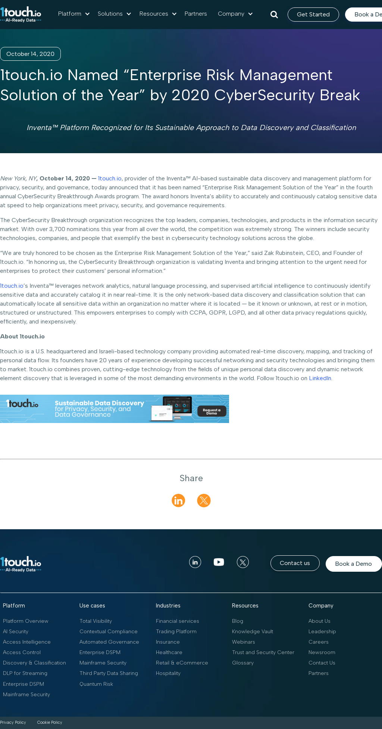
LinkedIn (319, 378)
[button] (74, 13)
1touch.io (109, 178)
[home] (20, 14)
